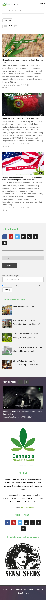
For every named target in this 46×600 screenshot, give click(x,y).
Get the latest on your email (13, 276)
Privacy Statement (27, 508)
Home (4, 11)
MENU (41, 4)
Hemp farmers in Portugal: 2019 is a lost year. (21, 118)
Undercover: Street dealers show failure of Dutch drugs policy (22, 413)
